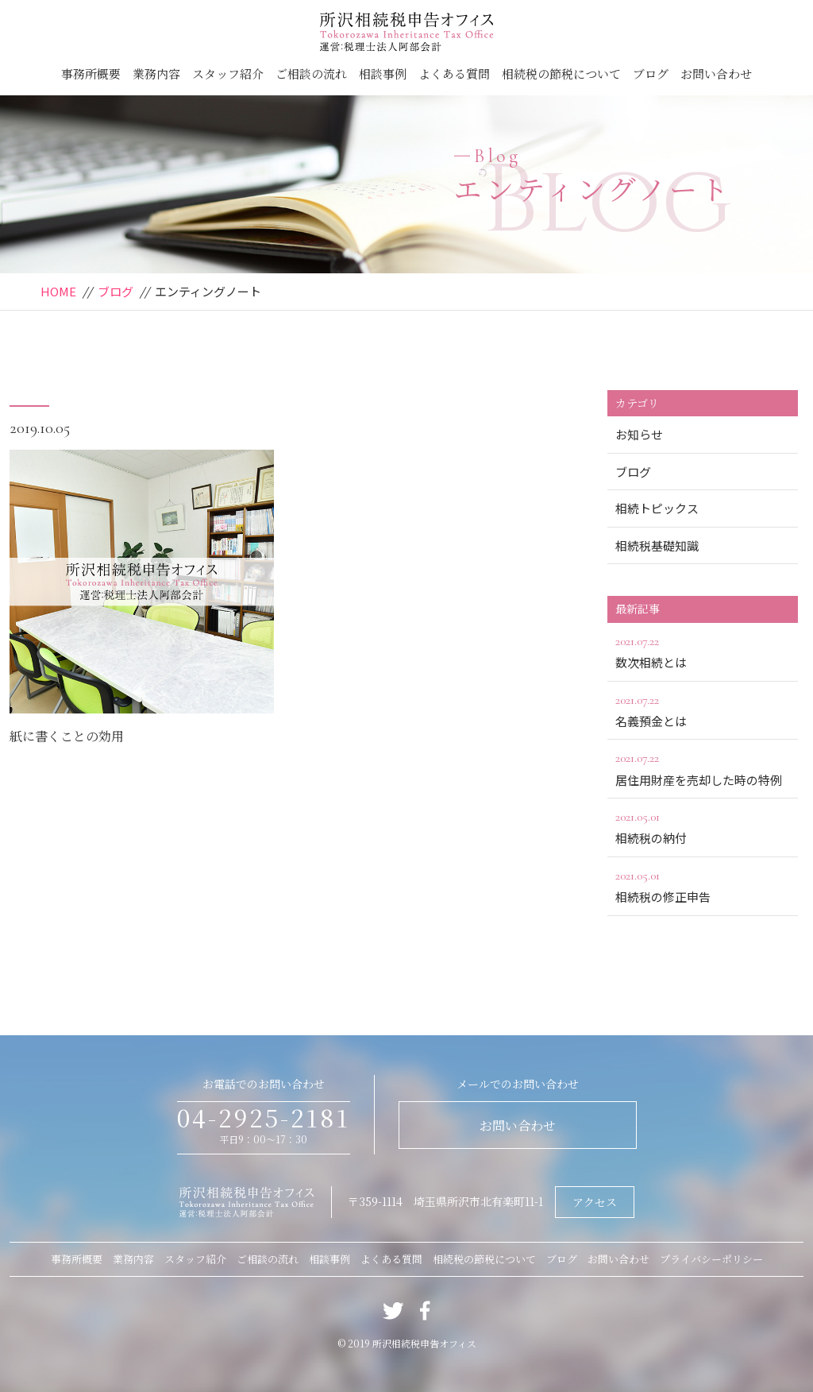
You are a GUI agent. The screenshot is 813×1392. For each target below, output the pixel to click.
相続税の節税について (561, 73)
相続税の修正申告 (702, 885)
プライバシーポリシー (711, 1258)
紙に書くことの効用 (67, 736)
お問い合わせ (716, 73)
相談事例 (382, 73)
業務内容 (156, 73)
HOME (58, 291)
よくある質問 (454, 73)
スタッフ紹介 (228, 73)
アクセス (594, 1202)
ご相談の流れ (311, 73)
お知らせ (639, 434)
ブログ (651, 73)
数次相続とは (702, 651)
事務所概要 (91, 73)
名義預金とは (702, 709)
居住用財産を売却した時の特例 (702, 767)
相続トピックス (657, 508)
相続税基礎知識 (657, 545)
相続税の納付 (702, 826)
